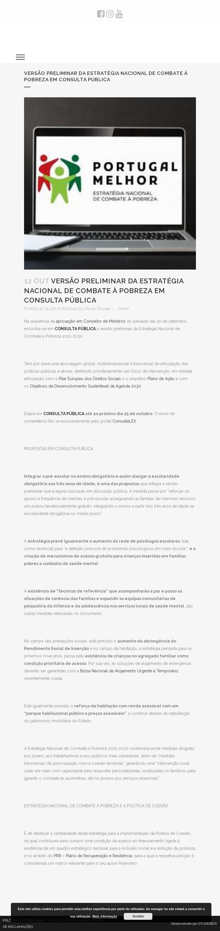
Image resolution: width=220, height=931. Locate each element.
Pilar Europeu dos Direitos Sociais (90, 378)
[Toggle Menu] (20, 57)
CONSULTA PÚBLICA (63, 413)
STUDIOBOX (207, 924)
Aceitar (138, 916)
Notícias (69, 308)
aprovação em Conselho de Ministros (90, 321)
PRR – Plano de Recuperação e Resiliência (93, 855)
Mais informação (104, 916)
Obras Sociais (98, 308)
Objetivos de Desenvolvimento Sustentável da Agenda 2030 (85, 386)
